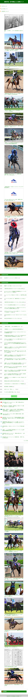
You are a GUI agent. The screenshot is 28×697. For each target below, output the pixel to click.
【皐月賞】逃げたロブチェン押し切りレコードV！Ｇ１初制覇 (13, 525)
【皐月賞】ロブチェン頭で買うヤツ (13, 640)
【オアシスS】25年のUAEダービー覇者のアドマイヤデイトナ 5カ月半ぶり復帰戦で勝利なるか (15, 308)
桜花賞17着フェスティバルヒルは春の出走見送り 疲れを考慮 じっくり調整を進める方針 (15, 367)
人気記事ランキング (5, 11)
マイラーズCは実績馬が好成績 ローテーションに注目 (14, 304)
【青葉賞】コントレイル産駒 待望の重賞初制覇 (13, 329)
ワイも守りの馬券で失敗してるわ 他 (11, 392)
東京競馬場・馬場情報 (8, 386)
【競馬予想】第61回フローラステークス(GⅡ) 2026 (13, 288)
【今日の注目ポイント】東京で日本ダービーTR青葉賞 (14, 383)
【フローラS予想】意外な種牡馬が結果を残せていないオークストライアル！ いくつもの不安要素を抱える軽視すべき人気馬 (15, 343)
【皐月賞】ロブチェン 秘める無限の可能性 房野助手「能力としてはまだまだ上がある (13, 566)
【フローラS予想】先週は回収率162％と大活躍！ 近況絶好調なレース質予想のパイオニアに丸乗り (15, 374)
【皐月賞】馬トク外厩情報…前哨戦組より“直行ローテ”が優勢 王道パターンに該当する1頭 (13, 406)
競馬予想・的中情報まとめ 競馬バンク (14, 1)
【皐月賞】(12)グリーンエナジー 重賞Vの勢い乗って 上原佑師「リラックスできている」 (13, 434)
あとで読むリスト (4, 8)
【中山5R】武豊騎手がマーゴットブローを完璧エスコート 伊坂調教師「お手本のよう (13, 542)
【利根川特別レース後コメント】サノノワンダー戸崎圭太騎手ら (13, 182)
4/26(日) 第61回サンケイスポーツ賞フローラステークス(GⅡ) (15, 314)
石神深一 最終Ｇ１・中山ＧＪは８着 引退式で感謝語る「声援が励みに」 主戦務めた (13, 457)
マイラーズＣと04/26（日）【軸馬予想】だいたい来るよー (15, 298)
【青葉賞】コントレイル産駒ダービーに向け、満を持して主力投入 (15, 378)
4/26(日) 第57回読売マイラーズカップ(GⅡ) (12, 318)
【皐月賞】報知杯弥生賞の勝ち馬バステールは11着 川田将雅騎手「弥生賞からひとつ (13, 607)
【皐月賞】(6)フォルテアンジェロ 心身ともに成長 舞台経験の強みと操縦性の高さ (13, 262)
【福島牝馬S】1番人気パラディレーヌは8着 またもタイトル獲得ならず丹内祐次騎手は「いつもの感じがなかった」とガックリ (13, 422)
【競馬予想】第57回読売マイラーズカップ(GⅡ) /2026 (14, 302)
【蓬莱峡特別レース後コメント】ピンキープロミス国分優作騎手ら (13, 478)
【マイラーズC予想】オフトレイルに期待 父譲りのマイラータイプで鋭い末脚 (15, 339)
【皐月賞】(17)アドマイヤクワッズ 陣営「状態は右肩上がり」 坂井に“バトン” (13, 120)
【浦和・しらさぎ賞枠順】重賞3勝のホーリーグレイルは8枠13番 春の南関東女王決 (13, 136)
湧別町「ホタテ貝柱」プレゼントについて (12, 285)
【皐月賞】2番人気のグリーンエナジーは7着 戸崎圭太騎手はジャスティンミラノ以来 (13, 502)
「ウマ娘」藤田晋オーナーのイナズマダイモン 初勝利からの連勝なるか (13, 589)
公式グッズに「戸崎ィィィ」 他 (10, 389)
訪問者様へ (4, 691)
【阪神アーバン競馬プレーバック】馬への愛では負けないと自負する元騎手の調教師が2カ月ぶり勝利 (15, 355)
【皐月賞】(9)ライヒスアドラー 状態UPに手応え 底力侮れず (13, 624)
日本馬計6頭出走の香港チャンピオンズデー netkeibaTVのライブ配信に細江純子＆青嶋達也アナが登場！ (15, 336)
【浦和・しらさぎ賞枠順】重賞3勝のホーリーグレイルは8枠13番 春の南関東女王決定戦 (13, 430)
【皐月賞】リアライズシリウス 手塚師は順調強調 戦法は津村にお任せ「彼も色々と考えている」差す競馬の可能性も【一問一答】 (13, 418)
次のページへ (14, 396)
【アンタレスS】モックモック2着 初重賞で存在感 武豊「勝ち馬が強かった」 (13, 195)
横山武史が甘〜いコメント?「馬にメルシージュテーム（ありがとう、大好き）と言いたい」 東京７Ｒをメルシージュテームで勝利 (15, 351)
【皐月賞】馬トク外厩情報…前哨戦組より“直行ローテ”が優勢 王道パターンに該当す (13, 42)
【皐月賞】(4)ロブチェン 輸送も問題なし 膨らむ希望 (13, 677)
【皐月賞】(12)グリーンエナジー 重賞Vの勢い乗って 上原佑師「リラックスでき (13, 209)
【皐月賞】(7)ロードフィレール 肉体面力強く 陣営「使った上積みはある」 (13, 160)
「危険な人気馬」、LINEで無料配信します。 (12, 326)
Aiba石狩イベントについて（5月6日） (11, 277)
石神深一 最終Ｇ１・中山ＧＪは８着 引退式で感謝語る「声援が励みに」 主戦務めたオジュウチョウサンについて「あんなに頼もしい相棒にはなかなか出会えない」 (13, 410)
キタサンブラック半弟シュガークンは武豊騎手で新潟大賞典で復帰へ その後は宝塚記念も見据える (15, 371)
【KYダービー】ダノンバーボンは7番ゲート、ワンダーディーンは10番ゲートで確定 (15, 312)
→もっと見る (25, 440)
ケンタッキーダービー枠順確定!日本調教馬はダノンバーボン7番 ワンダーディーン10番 (15, 292)
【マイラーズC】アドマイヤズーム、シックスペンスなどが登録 (13, 60)
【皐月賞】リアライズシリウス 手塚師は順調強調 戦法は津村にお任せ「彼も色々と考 (13, 236)
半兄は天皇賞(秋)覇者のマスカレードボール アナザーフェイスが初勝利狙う (15, 332)
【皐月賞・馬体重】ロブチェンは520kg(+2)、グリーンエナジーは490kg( (13, 104)
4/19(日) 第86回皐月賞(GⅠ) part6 (13, 658)
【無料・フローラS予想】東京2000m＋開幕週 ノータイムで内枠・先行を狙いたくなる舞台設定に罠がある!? (15, 363)
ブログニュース (4, 6)
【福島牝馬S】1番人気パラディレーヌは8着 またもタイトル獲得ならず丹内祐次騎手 (13, 82)
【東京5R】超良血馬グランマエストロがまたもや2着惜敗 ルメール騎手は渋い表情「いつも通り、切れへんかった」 (15, 359)
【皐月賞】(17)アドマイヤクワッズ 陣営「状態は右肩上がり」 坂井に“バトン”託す (13, 403)
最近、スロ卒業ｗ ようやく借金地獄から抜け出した (13, 23)
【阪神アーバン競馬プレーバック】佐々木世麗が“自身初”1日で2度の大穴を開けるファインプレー (15, 347)
